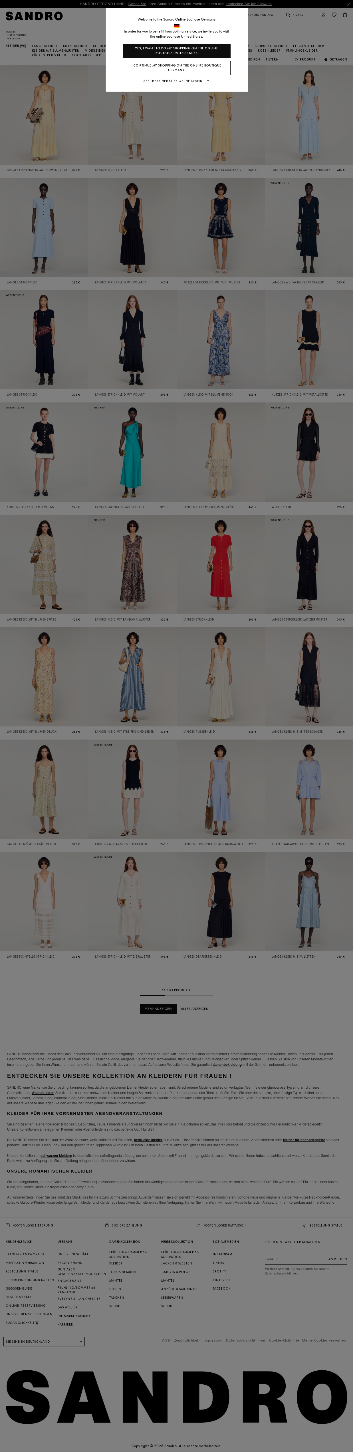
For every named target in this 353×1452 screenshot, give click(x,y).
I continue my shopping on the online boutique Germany (176, 68)
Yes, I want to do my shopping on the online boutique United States (176, 51)
